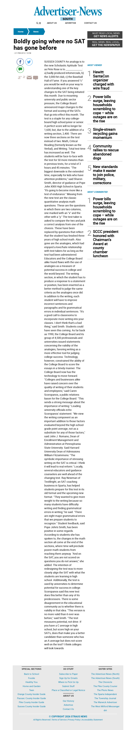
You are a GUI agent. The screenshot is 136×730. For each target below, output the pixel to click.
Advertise (70, 22)
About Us (52, 22)
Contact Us (90, 22)
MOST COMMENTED (97, 191)
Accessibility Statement (92, 719)
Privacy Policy (74, 719)
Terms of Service (59, 719)
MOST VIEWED (94, 65)
